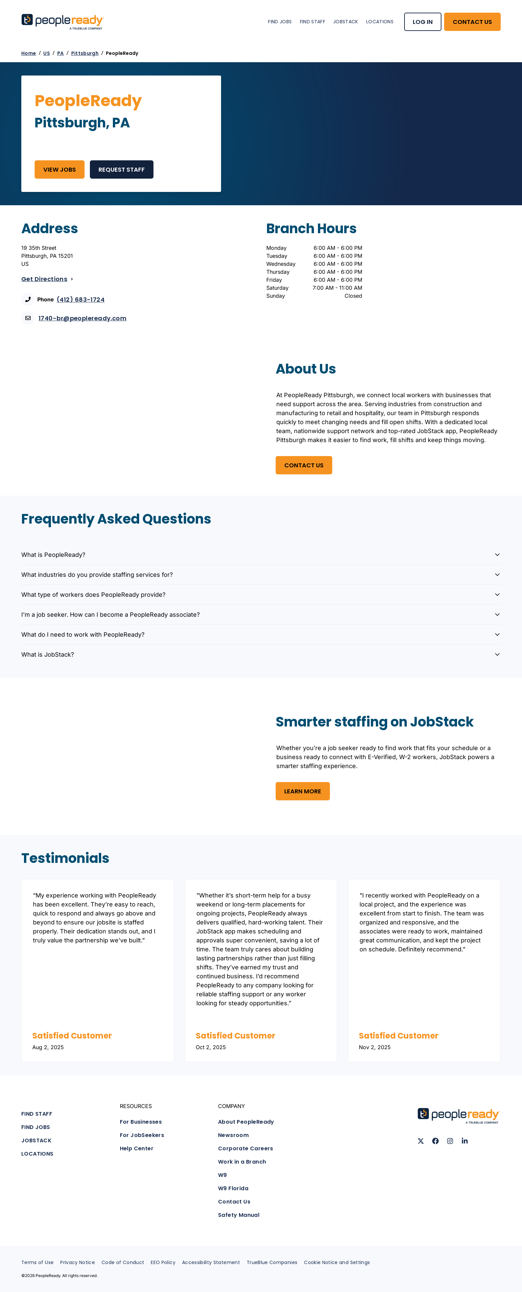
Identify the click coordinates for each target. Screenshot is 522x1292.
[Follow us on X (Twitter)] (420, 1141)
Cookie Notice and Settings (337, 1262)
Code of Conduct (123, 1262)
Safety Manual (238, 1215)
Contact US (304, 465)
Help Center (136, 1148)
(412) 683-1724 (81, 299)
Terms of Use (37, 1262)
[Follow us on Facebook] (435, 1141)
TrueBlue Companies (272, 1262)
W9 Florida (233, 1188)
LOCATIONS (379, 21)
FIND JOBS (280, 21)
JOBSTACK (345, 21)
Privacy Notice (77, 1262)
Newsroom (233, 1135)
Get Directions (47, 279)
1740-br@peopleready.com (83, 318)
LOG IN (423, 22)
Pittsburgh (85, 53)
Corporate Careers (245, 1148)
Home (28, 53)
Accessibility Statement (211, 1262)
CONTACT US (472, 22)
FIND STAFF (313, 21)
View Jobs (59, 169)
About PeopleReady (246, 1122)
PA (60, 53)
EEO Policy (163, 1262)
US (46, 53)
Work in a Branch (242, 1162)
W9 (222, 1175)
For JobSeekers (142, 1135)
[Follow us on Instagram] (450, 1141)
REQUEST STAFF (122, 169)
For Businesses (141, 1122)
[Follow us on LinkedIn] (464, 1141)
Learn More (302, 791)
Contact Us (234, 1202)
